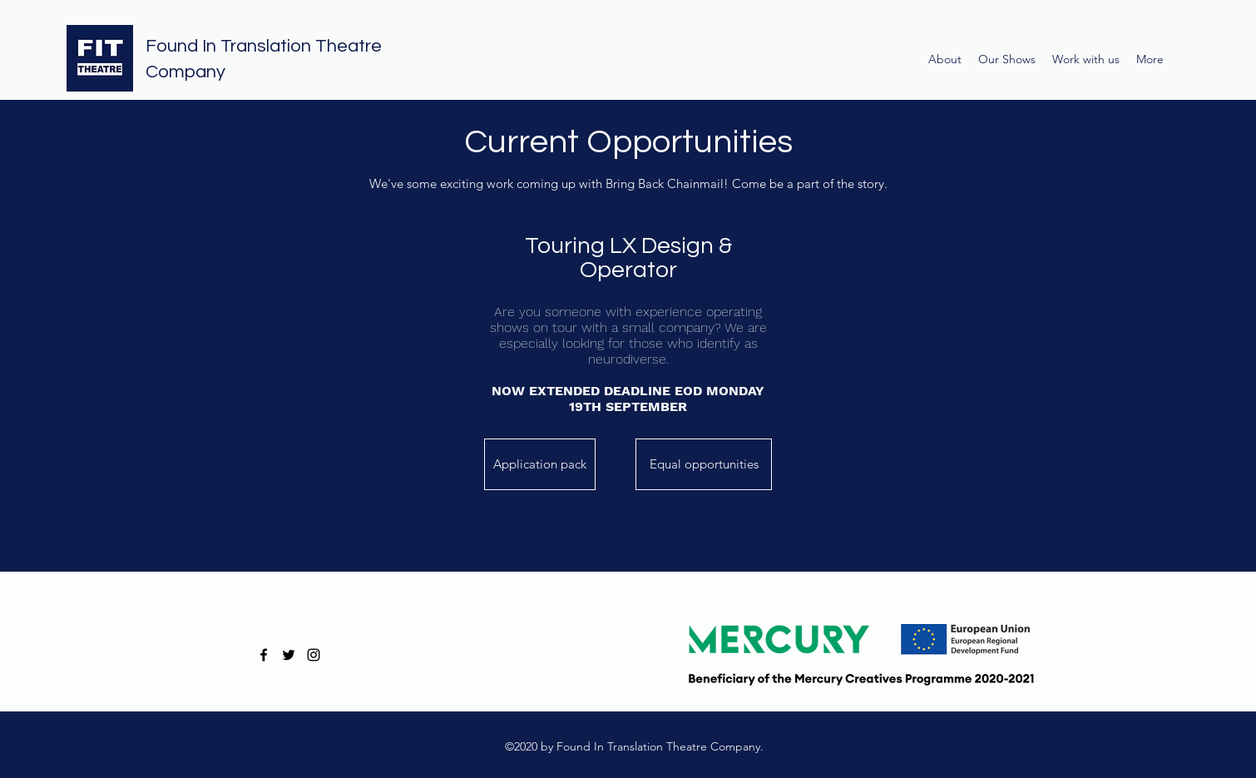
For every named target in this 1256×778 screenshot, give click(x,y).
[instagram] (313, 655)
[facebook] (263, 655)
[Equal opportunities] (703, 464)
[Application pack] (540, 464)
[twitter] (288, 655)
